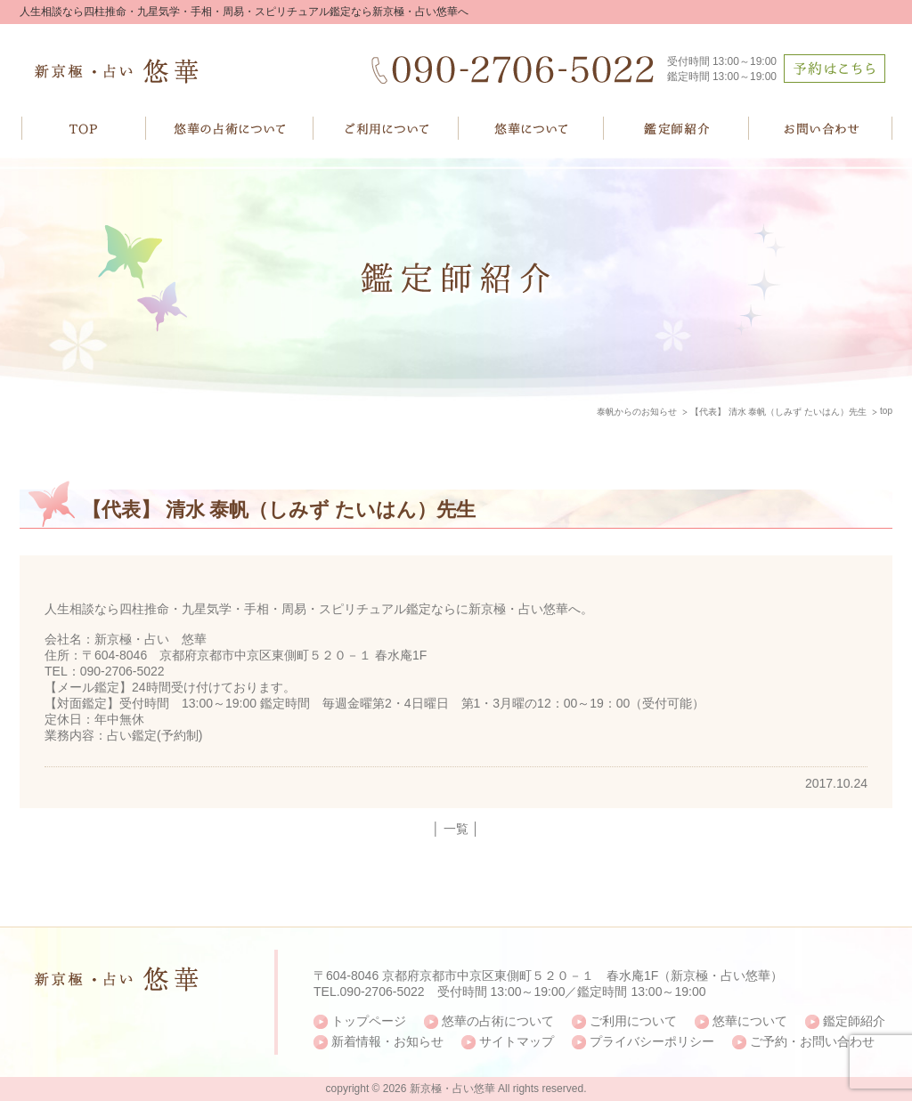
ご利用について (633, 1021)
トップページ (368, 1021)
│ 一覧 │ (455, 829)
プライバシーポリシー (652, 1041)
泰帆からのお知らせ (637, 412)
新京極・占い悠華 (452, 1088)
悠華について (749, 1021)
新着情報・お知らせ (387, 1041)
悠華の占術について (498, 1021)
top (886, 411)
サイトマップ (516, 1041)
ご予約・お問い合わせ (812, 1041)
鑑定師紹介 (854, 1021)
